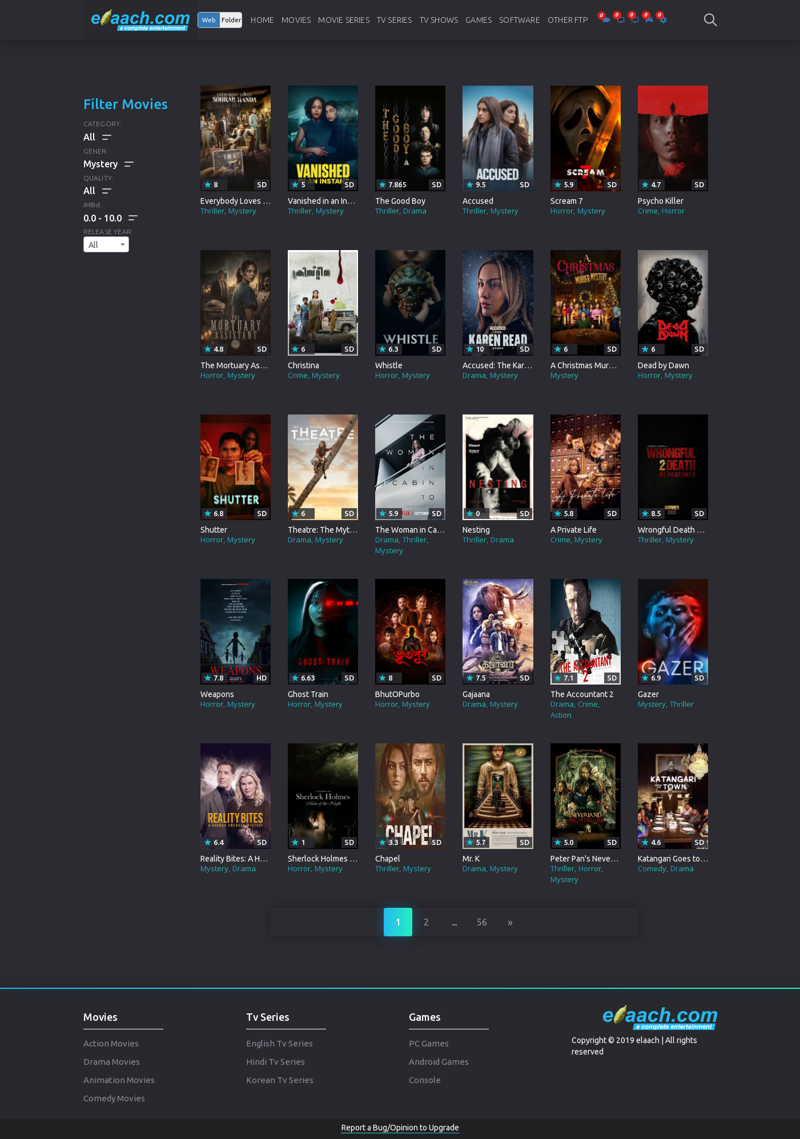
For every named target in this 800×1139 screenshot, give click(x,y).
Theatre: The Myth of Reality (338, 529)
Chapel (387, 858)
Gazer (648, 694)
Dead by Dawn (663, 365)
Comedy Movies (114, 1098)
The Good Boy (400, 201)
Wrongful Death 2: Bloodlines (690, 529)
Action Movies (111, 1043)
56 (482, 922)
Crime (648, 211)
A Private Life (573, 529)
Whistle (389, 365)
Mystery (242, 211)
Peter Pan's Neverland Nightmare (608, 858)
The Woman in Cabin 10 (417, 529)
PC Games (429, 1043)
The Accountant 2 (582, 694)
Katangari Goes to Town (680, 858)
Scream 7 (566, 201)
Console (425, 1080)
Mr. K (471, 858)
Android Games (439, 1061)
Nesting (476, 529)
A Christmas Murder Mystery (601, 365)
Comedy (652, 868)
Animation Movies (119, 1080)
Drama (415, 211)
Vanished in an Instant (326, 201)
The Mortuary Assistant (242, 365)
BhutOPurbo (397, 694)
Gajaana (476, 694)
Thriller (212, 211)
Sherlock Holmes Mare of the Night (349, 858)
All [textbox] (93, 244)
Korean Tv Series (279, 1080)
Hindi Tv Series (275, 1061)
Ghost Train (308, 694)
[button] (110, 218)
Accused (478, 201)
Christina (303, 365)
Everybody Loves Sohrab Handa (256, 201)
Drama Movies (111, 1061)
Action (561, 715)
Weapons (217, 694)
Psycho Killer (661, 201)
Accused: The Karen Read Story (518, 365)
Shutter (213, 529)
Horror (561, 211)
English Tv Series (279, 1043)
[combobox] (106, 244)
